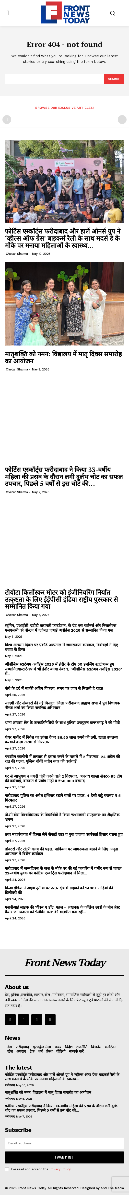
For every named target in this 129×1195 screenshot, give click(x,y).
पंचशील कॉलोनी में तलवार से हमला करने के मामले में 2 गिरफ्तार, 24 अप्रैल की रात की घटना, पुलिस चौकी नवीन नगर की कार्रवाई (62, 759)
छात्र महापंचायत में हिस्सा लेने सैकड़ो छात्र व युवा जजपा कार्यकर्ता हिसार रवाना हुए (64, 834)
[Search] (114, 79)
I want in (64, 1157)
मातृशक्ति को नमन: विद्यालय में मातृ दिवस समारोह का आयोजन (63, 357)
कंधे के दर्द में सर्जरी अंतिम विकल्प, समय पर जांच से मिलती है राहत (54, 688)
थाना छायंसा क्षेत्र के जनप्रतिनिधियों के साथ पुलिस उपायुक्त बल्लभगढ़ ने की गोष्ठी (62, 722)
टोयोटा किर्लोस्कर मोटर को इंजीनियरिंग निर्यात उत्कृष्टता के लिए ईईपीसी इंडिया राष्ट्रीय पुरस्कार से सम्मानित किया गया (61, 599)
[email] (64, 1143)
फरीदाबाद (10, 1085)
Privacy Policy (59, 1169)
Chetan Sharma (17, 254)
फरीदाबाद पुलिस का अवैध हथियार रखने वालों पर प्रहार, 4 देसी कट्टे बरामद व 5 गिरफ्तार (63, 798)
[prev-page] (6, 119)
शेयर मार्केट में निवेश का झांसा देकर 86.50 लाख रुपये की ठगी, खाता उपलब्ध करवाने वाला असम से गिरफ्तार (61, 739)
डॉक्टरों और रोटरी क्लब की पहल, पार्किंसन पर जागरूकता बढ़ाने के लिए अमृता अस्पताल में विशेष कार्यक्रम (61, 851)
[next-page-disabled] (122, 119)
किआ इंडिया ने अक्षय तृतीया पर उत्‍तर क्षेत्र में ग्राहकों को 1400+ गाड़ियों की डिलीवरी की (59, 890)
